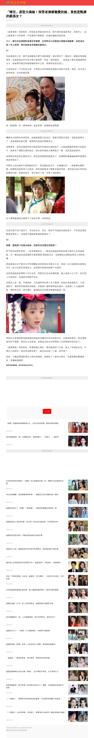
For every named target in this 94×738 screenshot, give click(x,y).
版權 (25, 730)
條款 (19, 730)
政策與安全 (15, 730)
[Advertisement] (47, 394)
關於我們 (8, 730)
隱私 (22, 730)
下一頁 (47, 411)
